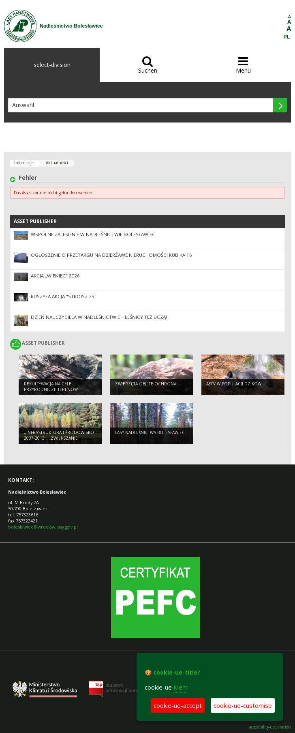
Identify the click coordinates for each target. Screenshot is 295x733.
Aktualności (57, 163)
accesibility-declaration (270, 727)
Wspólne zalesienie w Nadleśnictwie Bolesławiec (93, 234)
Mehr (180, 687)
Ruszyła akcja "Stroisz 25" (63, 296)
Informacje (24, 163)
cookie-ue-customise (243, 705)
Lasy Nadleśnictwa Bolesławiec (150, 432)
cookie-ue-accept (178, 705)
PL (287, 37)
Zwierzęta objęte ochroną (145, 384)
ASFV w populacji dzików (233, 384)
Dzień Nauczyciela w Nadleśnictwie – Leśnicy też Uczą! (99, 317)
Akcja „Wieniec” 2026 (55, 276)
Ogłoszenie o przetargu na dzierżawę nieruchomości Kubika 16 (111, 255)
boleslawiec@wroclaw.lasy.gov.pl (43, 527)
